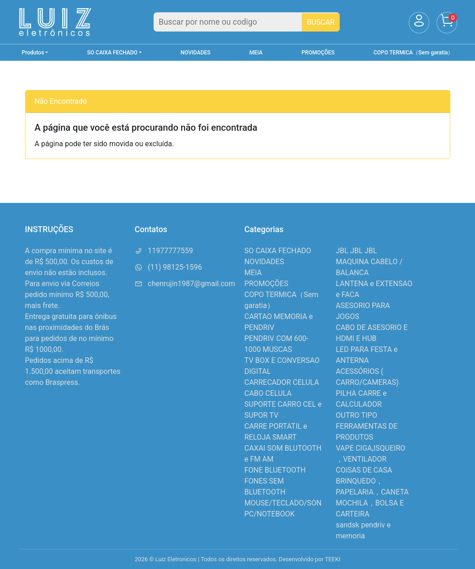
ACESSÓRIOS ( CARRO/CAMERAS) (367, 377)
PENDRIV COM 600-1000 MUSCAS (277, 344)
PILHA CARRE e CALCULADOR (361, 399)
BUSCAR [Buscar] (321, 22)
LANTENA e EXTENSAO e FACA (374, 289)
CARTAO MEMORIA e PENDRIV (279, 322)
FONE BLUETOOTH (275, 470)
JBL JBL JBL (356, 250)
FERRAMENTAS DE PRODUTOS (367, 431)
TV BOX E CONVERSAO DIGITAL (282, 366)
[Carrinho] (447, 22)
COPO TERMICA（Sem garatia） (413, 52)
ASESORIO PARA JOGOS (363, 311)
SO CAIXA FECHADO (278, 250)
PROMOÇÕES (317, 52)
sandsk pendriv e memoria (363, 530)
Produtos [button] (33, 52)
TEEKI (333, 559)
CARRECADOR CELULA (282, 382)
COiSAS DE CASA (364, 470)
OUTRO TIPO (356, 415)
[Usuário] (419, 22)
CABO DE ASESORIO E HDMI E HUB (372, 333)
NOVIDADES (195, 52)
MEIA (256, 52)
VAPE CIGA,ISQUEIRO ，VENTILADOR (371, 453)
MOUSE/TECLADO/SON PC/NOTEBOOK (283, 508)
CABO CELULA (268, 393)
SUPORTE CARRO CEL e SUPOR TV (283, 410)
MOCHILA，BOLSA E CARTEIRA (370, 508)
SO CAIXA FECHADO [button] (112, 52)
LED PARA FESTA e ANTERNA (367, 355)
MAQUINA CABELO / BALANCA (369, 267)
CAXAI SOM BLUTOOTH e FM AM (283, 453)
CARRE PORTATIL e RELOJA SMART (276, 431)
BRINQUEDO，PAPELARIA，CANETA (372, 486)
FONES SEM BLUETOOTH (265, 486)
